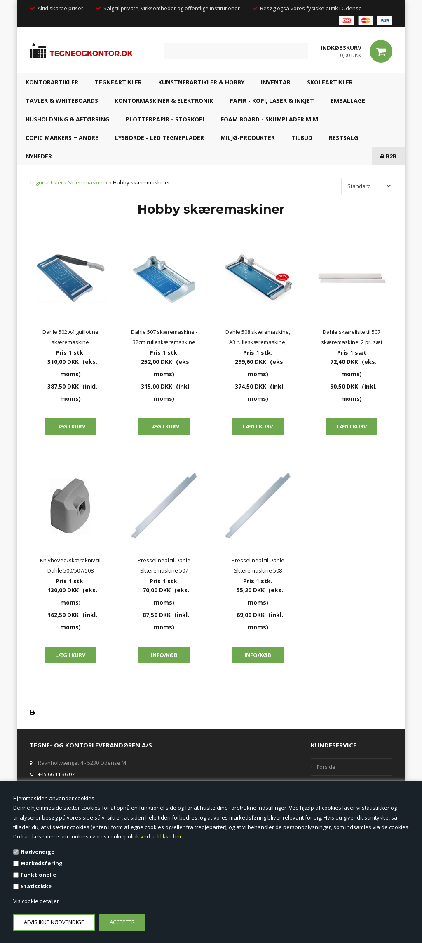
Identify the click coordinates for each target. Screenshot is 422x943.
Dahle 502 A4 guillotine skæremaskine (70, 337)
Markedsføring (42, 863)
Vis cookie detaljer (36, 901)
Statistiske (36, 886)
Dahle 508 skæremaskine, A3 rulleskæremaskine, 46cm (257, 337)
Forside (326, 767)
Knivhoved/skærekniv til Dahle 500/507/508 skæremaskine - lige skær (70, 566)
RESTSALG (343, 138)
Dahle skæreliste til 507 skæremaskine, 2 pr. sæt (351, 337)
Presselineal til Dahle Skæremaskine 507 (164, 565)
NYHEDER (39, 156)
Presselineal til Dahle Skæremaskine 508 (258, 565)
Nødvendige (37, 851)
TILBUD (301, 138)
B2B (388, 156)
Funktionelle (38, 874)
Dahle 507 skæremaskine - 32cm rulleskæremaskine (164, 337)
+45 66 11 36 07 (56, 774)
